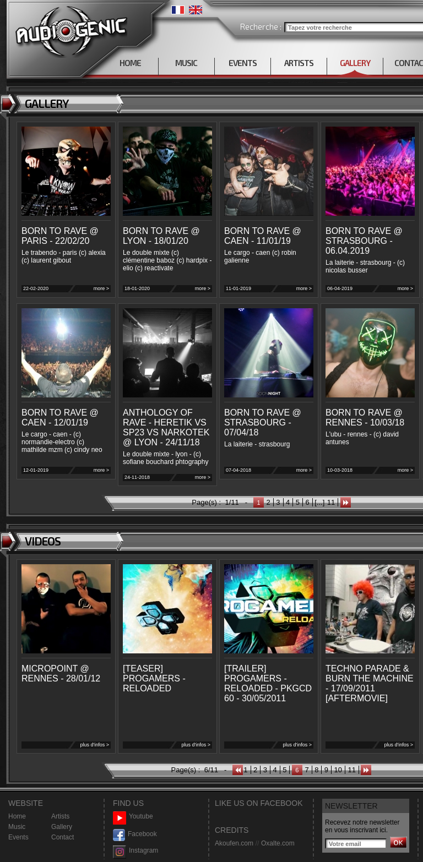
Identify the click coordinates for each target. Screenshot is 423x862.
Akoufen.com (234, 843)
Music (16, 827)
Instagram (135, 850)
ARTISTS (298, 63)
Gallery (61, 827)
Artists (60, 816)
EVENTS (243, 63)
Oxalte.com (278, 843)
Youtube (133, 816)
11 (331, 502)
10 (338, 770)
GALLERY (355, 63)
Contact (62, 837)
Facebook (135, 834)
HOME (130, 63)
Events (18, 837)
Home (17, 816)
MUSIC (186, 63)
